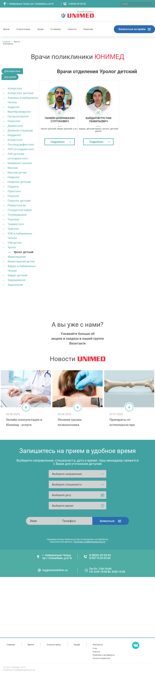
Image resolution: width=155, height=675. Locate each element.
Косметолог (15, 139)
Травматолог (16, 224)
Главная (11, 644)
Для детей (10, 77)
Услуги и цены (23, 29)
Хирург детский (17, 275)
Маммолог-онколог (20, 163)
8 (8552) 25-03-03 (77, 4)
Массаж (13, 167)
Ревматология (17, 205)
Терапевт (14, 219)
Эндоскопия (15, 284)
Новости (72, 29)
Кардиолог (14, 135)
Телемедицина (17, 214)
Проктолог (14, 191)
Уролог (12, 247)
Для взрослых (12, 71)
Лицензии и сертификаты (104, 655)
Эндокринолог (17, 280)
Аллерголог (15, 88)
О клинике (56, 29)
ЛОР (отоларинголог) (21, 149)
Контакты (8, 43)
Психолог (14, 196)
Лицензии (88, 29)
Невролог (14, 177)
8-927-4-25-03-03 (99, 558)
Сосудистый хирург (20, 210)
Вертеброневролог (19, 111)
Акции (40, 29)
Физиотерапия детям (21, 261)
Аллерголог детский (20, 93)
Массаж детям (17, 172)
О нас (95, 648)
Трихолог (13, 228)
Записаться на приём (132, 29)
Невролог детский (19, 181)
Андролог (14, 107)
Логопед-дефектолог (21, 144)
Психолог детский (19, 200)
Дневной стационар (20, 130)
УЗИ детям (14, 242)
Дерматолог (15, 125)
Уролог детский (23, 252)
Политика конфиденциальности (89, 542)
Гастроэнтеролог (18, 116)
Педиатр (13, 186)
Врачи (6, 29)
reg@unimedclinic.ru (55, 570)
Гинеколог (14, 121)
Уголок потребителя (101, 658)
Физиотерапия (17, 256)
